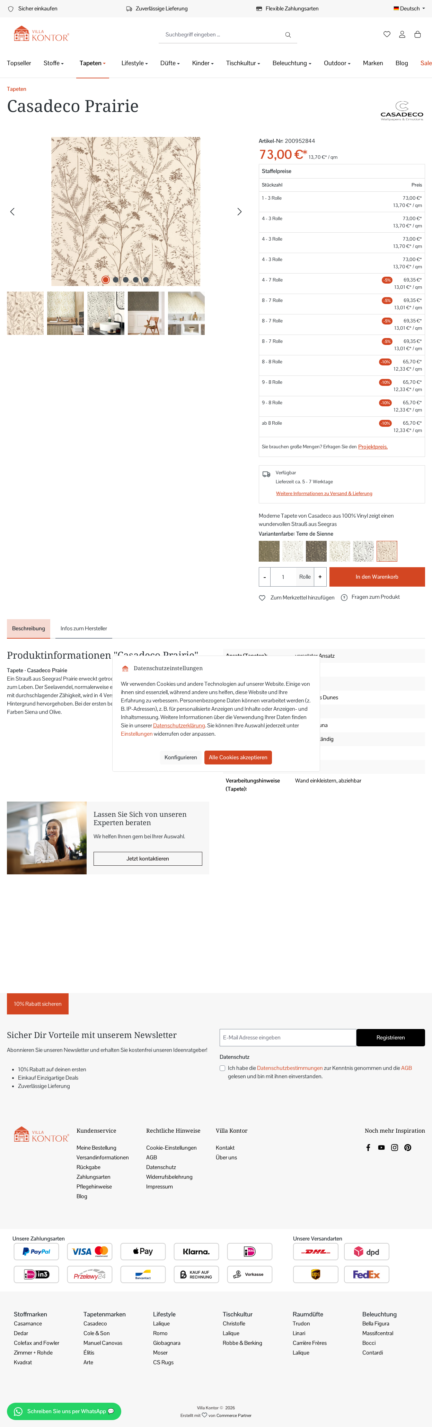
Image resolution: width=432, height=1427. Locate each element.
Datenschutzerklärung (179, 725)
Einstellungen (137, 733)
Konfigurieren (181, 757)
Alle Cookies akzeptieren (238, 757)
